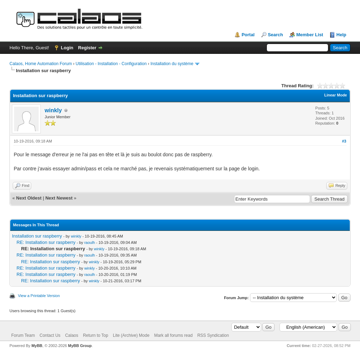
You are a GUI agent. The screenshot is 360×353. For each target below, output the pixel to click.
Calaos (71, 335)
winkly (53, 110)
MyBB (36, 345)
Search (275, 34)
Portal (248, 34)
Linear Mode (335, 95)
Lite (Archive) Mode (131, 335)
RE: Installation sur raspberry (46, 242)
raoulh (89, 242)
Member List (309, 34)
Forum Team (23, 335)
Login (67, 47)
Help (341, 34)
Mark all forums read (173, 335)
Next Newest (58, 198)
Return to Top (95, 335)
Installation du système (171, 63)
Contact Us (49, 335)
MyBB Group (79, 345)
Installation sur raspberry (37, 236)
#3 (344, 141)
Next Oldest (28, 198)
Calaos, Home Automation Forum (40, 63)
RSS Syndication (213, 335)
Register (87, 47)
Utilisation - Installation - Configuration (111, 63)
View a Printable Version (39, 296)
